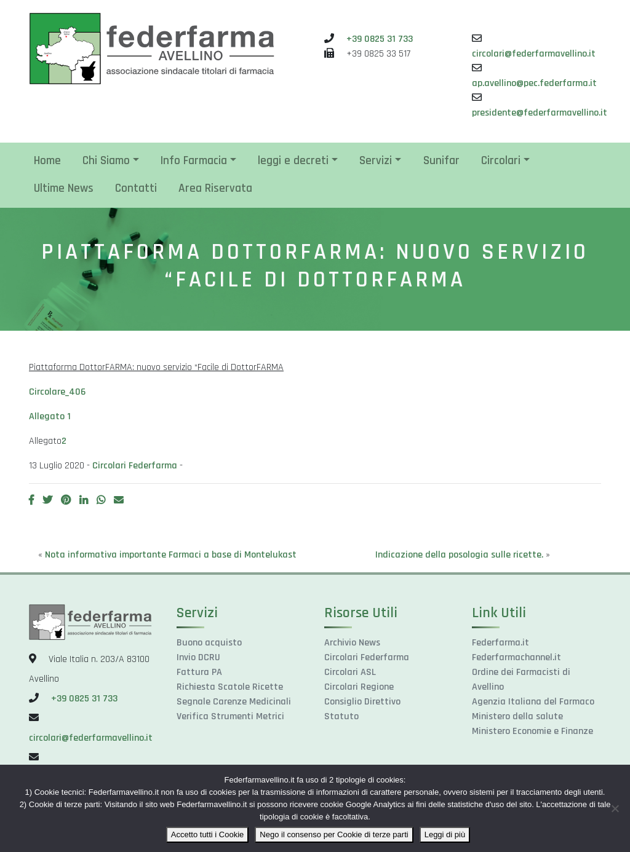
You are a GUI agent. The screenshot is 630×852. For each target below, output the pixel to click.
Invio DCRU (198, 657)
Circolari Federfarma (134, 465)
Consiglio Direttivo (362, 701)
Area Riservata (215, 188)
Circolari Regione (359, 686)
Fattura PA (199, 672)
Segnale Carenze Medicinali (234, 701)
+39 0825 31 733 (379, 39)
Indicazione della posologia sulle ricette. (459, 554)
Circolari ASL (350, 672)
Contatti (136, 188)
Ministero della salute (517, 716)
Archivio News (352, 642)
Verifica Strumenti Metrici (230, 716)
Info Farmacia (194, 160)
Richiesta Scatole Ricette (230, 686)
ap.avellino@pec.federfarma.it (534, 83)
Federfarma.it (500, 642)
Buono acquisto (209, 642)
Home (47, 160)
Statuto (341, 716)
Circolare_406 (57, 391)
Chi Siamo (106, 160)
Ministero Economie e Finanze (532, 731)
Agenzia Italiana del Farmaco (533, 701)
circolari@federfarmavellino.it (534, 53)
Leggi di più (445, 834)
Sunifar (441, 160)
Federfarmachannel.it (516, 657)
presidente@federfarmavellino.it (539, 112)
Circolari (500, 160)
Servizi (375, 160)
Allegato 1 (50, 416)
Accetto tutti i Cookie (207, 834)
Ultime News (64, 188)
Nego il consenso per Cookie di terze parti (334, 834)
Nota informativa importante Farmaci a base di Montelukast (171, 554)
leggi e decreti (293, 160)
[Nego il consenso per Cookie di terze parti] (614, 808)
